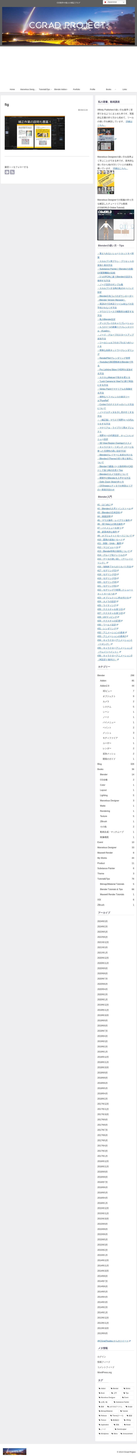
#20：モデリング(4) (108, 582)
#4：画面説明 (105, 516)
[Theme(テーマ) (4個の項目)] (117, 1416)
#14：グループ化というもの (112, 555)
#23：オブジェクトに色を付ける (114, 598)
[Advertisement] (68, 66)
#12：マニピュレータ (108, 547)
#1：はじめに (105, 505)
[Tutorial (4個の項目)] (126, 1411)
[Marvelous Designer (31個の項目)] (109, 1398)
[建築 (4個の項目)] (130, 1416)
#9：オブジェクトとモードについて (115, 536)
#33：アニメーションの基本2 (112, 636)
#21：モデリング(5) (108, 586)
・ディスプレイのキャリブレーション (115, 323)
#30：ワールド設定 (107, 625)
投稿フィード (103, 1362)
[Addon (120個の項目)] (103, 1389)
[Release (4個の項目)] (103, 1416)
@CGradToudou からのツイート (114, 1341)
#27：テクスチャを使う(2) (111, 613)
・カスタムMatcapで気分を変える (113, 377)
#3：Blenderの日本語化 (109, 512)
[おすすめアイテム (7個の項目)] (115, 1407)
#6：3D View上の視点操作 (111, 524)
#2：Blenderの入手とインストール (115, 508)
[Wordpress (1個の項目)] (104, 1434)
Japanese (110, 2)
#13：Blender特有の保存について (114, 551)
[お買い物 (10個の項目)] (105, 1402)
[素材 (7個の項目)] (102, 1407)
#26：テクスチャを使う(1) (111, 609)
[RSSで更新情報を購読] (12, 172)
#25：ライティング (107, 605)
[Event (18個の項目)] (127, 1398)
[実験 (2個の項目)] (117, 1425)
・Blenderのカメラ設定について (112, 474)
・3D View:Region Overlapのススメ (114, 443)
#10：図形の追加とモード (111, 540)
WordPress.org (104, 1372)
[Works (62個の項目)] (128, 1389)
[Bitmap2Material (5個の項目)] (108, 1411)
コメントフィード (106, 1367)
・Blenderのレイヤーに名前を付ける (115, 455)
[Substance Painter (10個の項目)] (123, 1402)
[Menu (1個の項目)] (114, 1434)
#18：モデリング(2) (108, 574)
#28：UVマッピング (108, 617)
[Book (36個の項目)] (104, 1393)
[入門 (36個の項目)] (116, 1393)
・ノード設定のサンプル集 (110, 284)
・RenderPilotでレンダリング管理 (113, 358)
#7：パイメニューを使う (110, 528)
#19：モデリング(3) (108, 578)
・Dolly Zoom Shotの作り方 (110, 482)
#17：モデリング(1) (108, 570)
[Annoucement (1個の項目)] (126, 1434)
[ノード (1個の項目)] (105, 1429)
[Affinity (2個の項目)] (128, 1420)
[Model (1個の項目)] (128, 1425)
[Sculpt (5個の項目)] (129, 1407)
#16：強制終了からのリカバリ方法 (115, 567)
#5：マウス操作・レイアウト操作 (114, 520)
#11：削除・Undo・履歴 (110, 543)
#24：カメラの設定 (107, 601)
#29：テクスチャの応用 (109, 621)
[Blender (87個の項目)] (116, 1389)
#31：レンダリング (107, 629)
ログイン (101, 1357)
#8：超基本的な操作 (108, 532)
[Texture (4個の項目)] (103, 1420)
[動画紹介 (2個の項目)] (116, 1420)
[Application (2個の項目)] (105, 1425)
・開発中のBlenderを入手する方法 (113, 478)
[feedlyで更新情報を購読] (7, 172)
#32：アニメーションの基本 (112, 632)
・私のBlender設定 (106, 319)
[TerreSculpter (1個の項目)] (124, 1429)
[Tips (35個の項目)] (128, 1393)
